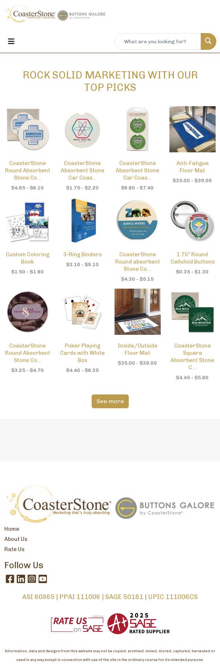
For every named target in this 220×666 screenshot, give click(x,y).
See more (110, 401)
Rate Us (14, 549)
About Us (15, 539)
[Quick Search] (158, 41)
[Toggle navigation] (11, 41)
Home (11, 529)
